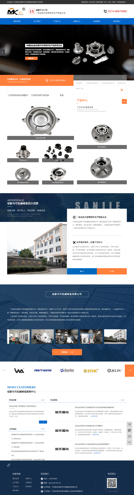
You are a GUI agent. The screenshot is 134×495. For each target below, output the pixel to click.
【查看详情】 (94, 416)
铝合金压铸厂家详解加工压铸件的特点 (22, 406)
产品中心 (57, 21)
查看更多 (64, 352)
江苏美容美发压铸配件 (18, 95)
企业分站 (92, 2)
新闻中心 (77, 21)
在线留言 (96, 21)
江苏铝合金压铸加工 (92, 83)
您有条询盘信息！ (119, 2)
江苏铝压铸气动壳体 (40, 95)
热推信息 (84, 2)
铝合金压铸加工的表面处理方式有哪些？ (89, 426)
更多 (62, 95)
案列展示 (16, 490)
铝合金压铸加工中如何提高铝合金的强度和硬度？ (92, 444)
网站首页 (17, 21)
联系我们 (116, 21)
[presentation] (2, 52)
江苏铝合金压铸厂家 (108, 83)
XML (109, 2)
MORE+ (43, 400)
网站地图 (99, 2)
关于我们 (37, 21)
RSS (105, 2)
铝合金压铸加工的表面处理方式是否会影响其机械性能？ (95, 407)
